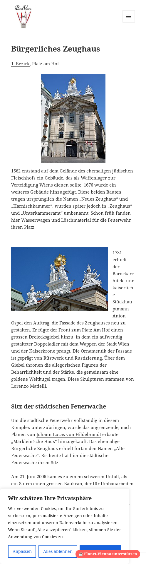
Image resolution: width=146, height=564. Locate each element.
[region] (64, 526)
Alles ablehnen (58, 551)
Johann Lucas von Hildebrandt (68, 434)
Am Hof (101, 330)
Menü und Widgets (129, 22)
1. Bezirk (20, 63)
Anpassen (22, 551)
